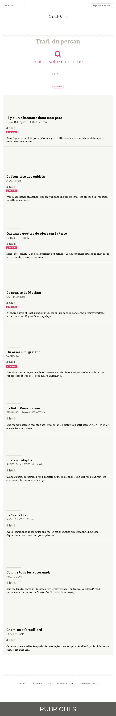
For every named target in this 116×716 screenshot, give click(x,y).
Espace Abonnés (102, 5)
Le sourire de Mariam (23, 292)
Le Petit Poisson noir (23, 408)
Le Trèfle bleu (17, 515)
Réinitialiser (58, 86)
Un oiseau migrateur (23, 352)
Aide (9, 5)
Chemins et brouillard (24, 630)
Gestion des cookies (89, 683)
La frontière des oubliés (25, 176)
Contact (21, 683)
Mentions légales (65, 683)
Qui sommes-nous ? (41, 683)
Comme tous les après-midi (28, 572)
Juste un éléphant (21, 460)
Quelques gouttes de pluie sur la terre (36, 233)
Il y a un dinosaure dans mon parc (34, 118)
